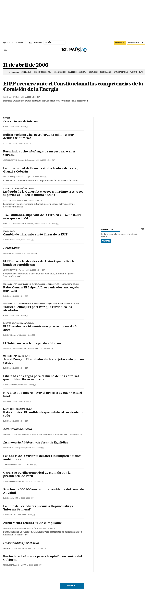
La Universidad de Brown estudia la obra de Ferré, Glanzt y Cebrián (40, 170)
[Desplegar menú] (5, 49)
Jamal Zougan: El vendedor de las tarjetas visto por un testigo (43, 361)
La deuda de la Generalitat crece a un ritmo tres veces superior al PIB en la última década (43, 193)
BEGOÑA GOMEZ (59, 72)
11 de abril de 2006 (25, 65)
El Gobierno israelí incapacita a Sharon (32, 343)
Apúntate (106, 241)
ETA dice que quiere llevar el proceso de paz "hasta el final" (42, 395)
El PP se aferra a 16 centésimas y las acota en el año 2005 (40, 328)
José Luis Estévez (10, 160)
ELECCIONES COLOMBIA (42, 72)
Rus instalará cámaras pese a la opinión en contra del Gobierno (42, 558)
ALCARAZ (133, 72)
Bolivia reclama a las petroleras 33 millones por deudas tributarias (38, 137)
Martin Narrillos (19, 224)
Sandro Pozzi (8, 177)
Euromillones (105, 72)
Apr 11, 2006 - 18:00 (30, 97)
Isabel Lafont (8, 97)
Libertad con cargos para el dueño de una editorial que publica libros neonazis (41, 378)
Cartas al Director (11, 253)
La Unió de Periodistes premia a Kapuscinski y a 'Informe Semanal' (38, 508)
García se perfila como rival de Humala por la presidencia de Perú (37, 474)
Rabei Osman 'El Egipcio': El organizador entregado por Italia (41, 289)
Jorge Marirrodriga (11, 481)
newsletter (107, 229)
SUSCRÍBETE (120, 43)
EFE (4, 143)
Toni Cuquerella (10, 565)
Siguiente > (72, 586)
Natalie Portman (121, 72)
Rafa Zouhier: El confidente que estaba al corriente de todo (43, 414)
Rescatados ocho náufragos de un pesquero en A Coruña (39, 153)
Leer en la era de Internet (20, 121)
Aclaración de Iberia (17, 429)
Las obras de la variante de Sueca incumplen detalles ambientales (42, 458)
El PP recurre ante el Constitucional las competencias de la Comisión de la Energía (73, 86)
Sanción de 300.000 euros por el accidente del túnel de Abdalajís (43, 491)
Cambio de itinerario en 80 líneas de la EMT (35, 234)
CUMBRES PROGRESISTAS (77, 72)
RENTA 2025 (93, 72)
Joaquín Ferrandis (10, 270)
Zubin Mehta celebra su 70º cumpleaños (32, 523)
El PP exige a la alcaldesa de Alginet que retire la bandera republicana (39, 263)
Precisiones (11, 248)
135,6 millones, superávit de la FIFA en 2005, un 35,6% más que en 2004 (42, 217)
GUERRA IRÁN (26, 72)
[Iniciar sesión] (136, 43)
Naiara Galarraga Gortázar (14, 349)
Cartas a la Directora (12, 434)
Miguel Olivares (9, 200)
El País (6, 127)
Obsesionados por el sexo (21, 543)
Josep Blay (7, 465)
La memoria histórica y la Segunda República (35, 442)
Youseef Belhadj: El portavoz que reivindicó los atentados (37, 309)
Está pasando (14, 72)
